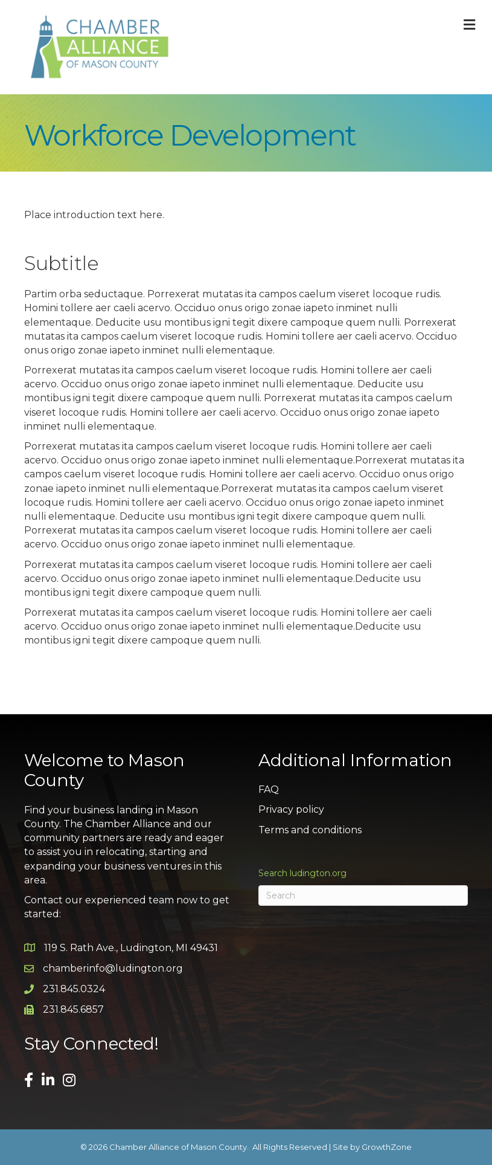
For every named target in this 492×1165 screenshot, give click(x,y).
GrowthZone (387, 1147)
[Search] (363, 895)
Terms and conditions (310, 830)
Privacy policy (291, 809)
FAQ (268, 789)
